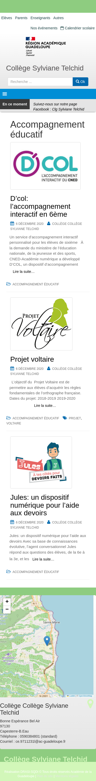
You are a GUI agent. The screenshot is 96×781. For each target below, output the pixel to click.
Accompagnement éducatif (36, 284)
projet (75, 418)
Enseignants (40, 18)
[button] (47, 641)
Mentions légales (66, 776)
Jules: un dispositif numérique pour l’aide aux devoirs (44, 505)
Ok (80, 82)
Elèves (6, 18)
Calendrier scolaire (77, 28)
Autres (58, 18)
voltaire (13, 423)
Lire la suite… (24, 272)
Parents (21, 18)
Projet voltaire (32, 359)
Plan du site (45, 776)
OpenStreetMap (85, 696)
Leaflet (71, 696)
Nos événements (43, 28)
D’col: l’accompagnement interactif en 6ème (40, 206)
